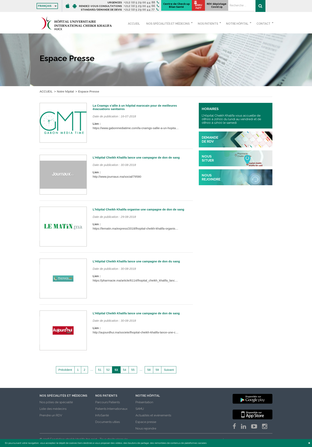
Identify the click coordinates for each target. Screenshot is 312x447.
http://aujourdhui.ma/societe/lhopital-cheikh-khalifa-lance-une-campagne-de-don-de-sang (151, 332)
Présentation (144, 402)
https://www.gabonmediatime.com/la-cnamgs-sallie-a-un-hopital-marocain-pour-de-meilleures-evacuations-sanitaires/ (170, 128)
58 (149, 369)
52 (108, 369)
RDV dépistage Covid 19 (253, 7)
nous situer (208, 158)
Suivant (169, 369)
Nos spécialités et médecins (171, 23)
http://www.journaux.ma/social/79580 (117, 176)
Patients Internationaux (111, 409)
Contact (263, 23)
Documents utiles (107, 422)
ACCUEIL (140, 23)
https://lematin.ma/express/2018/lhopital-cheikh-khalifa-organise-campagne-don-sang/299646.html (158, 228)
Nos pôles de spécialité (56, 402)
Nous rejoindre (146, 428)
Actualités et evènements (153, 415)
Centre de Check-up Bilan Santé (209, 6)
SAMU (140, 409)
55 (133, 369)
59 (157, 369)
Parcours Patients (107, 402)
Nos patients (210, 23)
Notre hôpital (238, 23)
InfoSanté (102, 415)
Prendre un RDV (51, 415)
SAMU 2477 (235, 8)
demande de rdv (210, 139)
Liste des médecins (53, 409)
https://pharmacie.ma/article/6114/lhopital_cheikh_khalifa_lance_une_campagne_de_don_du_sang (158, 280)
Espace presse (146, 422)
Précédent (65, 369)
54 (124, 369)
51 (99, 369)
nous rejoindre (211, 177)
